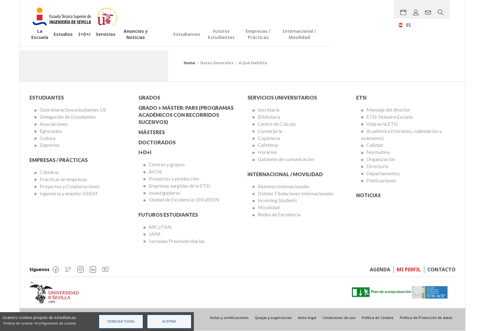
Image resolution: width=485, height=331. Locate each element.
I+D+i (109, 42)
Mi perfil (409, 269)
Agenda (380, 269)
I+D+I (144, 152)
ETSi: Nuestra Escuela (389, 117)
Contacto (441, 269)
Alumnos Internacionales (284, 186)
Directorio (377, 166)
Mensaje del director (388, 109)
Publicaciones (381, 180)
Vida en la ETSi (382, 124)
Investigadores (164, 193)
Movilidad (269, 207)
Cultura (47, 138)
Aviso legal (307, 317)
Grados (149, 97)
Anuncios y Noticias (179, 42)
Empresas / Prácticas (356, 42)
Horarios (267, 152)
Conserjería (270, 131)
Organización (380, 159)
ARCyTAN (160, 227)
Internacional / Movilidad (419, 42)
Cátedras (49, 172)
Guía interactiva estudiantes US (73, 109)
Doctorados (157, 142)
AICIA (155, 171)
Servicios (136, 42)
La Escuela (49, 42)
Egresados (51, 131)
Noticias (368, 195)
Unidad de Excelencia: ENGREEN (184, 199)
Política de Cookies (378, 317)
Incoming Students (277, 200)
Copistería (269, 138)
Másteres (151, 132)
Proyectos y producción (174, 178)
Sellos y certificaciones (229, 317)
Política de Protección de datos (426, 317)
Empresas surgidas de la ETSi (179, 186)
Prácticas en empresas (63, 179)
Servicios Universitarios (282, 97)
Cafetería (268, 145)
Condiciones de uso (339, 317)
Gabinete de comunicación (286, 159)
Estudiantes (251, 42)
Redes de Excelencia (279, 214)
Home (189, 63)
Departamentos (383, 173)
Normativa (378, 152)
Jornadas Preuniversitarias (177, 241)
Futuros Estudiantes (298, 42)
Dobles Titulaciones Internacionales (296, 193)
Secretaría (268, 109)
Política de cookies (18, 323)
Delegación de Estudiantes (68, 117)
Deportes (50, 145)
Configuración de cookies (56, 323)
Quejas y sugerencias (273, 317)
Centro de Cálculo (277, 124)
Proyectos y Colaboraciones (70, 186)
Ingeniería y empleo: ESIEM (69, 193)
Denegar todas (120, 321)
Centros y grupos (167, 164)
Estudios (81, 42)
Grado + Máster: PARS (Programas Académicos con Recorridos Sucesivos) (186, 115)
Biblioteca (269, 117)
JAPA (154, 234)
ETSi (361, 97)
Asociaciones (54, 124)
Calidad (374, 145)
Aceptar (169, 321)
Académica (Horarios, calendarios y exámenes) (401, 134)
